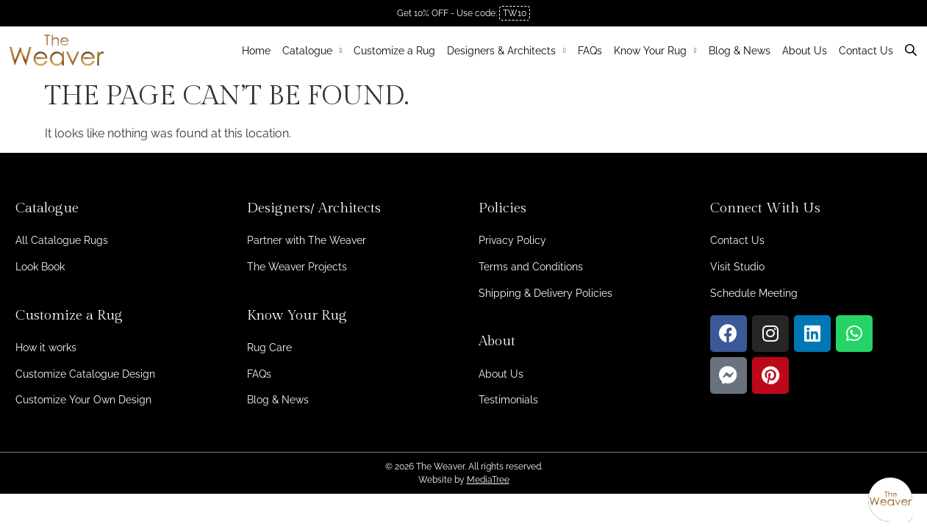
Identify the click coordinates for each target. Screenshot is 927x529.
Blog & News (739, 51)
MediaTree (488, 480)
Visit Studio (737, 267)
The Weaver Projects (297, 267)
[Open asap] (890, 500)
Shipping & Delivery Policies (545, 293)
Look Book (40, 267)
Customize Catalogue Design (85, 374)
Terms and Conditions (531, 267)
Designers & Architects (506, 51)
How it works (45, 347)
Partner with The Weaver (306, 240)
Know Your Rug (655, 51)
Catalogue (312, 51)
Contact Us (866, 51)
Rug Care (269, 347)
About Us (804, 51)
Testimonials (508, 400)
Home (256, 51)
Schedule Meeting (754, 293)
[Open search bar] (912, 48)
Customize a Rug (394, 51)
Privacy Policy (512, 240)
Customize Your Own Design (83, 400)
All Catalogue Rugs (61, 240)
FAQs (590, 51)
